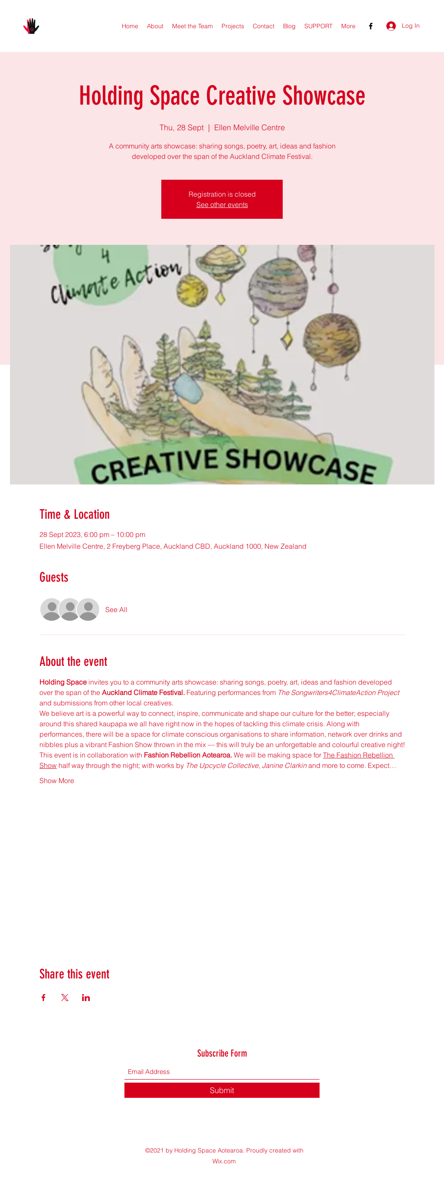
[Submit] (222, 1090)
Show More (56, 780)
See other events (222, 204)
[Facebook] (370, 26)
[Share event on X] (65, 997)
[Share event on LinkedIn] (86, 997)
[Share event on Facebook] (43, 997)
